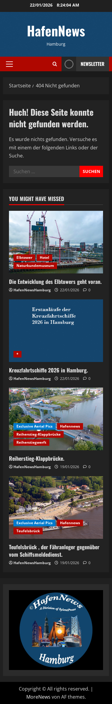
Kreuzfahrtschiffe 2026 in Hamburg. (48, 370)
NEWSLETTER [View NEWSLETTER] (83, 64)
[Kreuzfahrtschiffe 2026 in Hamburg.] (56, 330)
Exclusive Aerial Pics (34, 426)
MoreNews (38, 697)
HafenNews (56, 30)
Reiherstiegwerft (31, 442)
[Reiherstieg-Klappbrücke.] (56, 419)
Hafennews (70, 426)
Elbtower (24, 257)
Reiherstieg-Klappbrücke (38, 434)
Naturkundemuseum (35, 265)
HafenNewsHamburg (32, 290)
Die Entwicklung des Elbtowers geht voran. (55, 281)
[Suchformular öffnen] (55, 64)
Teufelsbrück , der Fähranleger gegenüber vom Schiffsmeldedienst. (54, 550)
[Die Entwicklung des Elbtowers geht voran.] (56, 242)
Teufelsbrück (28, 530)
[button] (9, 64)
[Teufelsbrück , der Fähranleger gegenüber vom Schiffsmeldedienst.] (56, 507)
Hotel (44, 257)
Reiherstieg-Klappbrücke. (36, 458)
